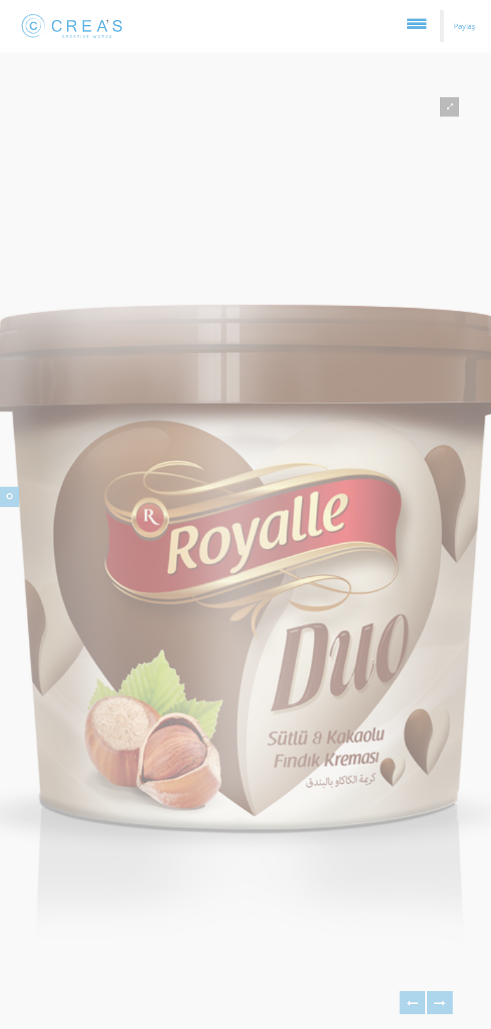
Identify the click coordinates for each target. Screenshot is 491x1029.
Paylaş (464, 26)
